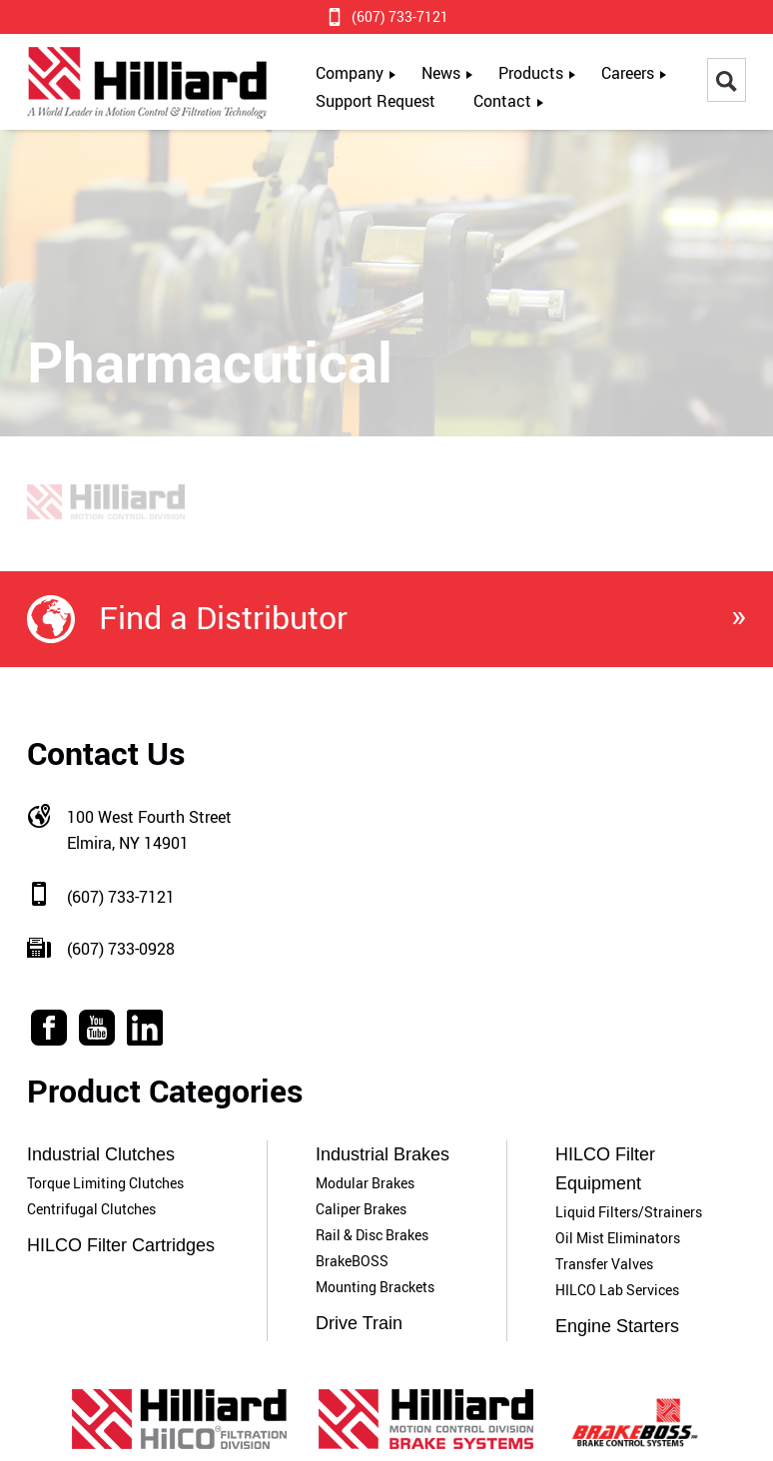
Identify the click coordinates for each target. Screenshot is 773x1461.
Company (350, 73)
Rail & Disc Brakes (372, 1234)
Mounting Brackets (375, 1286)
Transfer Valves (604, 1263)
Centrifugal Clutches (91, 1208)
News (440, 73)
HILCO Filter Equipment (605, 1168)
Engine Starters (617, 1326)
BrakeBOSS (352, 1260)
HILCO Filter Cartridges (121, 1245)
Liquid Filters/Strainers (628, 1211)
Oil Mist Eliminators (617, 1237)
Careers (627, 73)
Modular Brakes (365, 1182)
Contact (502, 101)
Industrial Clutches (101, 1154)
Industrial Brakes (382, 1154)
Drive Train (359, 1323)
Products (530, 73)
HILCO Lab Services (617, 1289)
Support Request (375, 101)
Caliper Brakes (361, 1208)
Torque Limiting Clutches (105, 1182)
